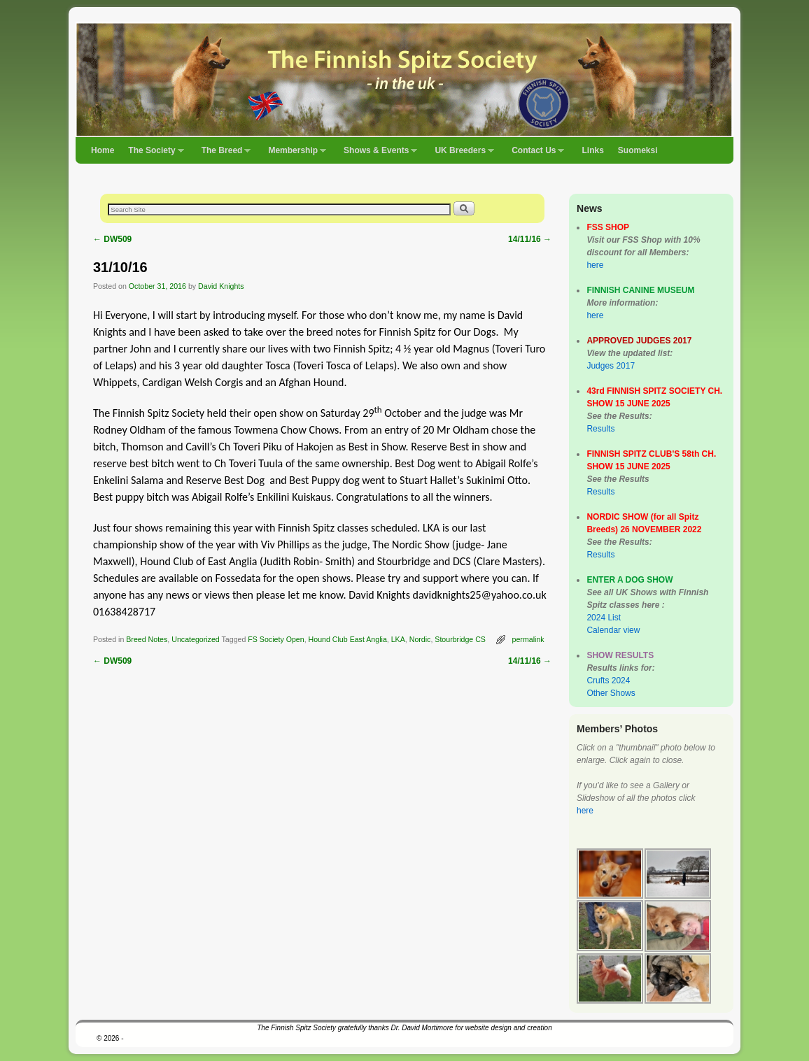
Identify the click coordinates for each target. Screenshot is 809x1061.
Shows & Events (377, 154)
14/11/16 (529, 239)
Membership (293, 154)
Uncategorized (195, 639)
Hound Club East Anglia (348, 639)
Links (592, 150)
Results (600, 429)
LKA (398, 639)
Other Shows (610, 693)
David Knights (221, 286)
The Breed (223, 154)
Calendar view (613, 630)
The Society (152, 154)
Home (102, 150)
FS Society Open (276, 639)
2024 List (603, 617)
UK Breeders (461, 154)
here (594, 265)
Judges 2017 (610, 366)
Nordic (420, 639)
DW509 (112, 239)
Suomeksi (638, 150)
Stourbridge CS (460, 639)
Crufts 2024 (608, 680)
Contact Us (534, 154)
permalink (528, 639)
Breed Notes (146, 639)
